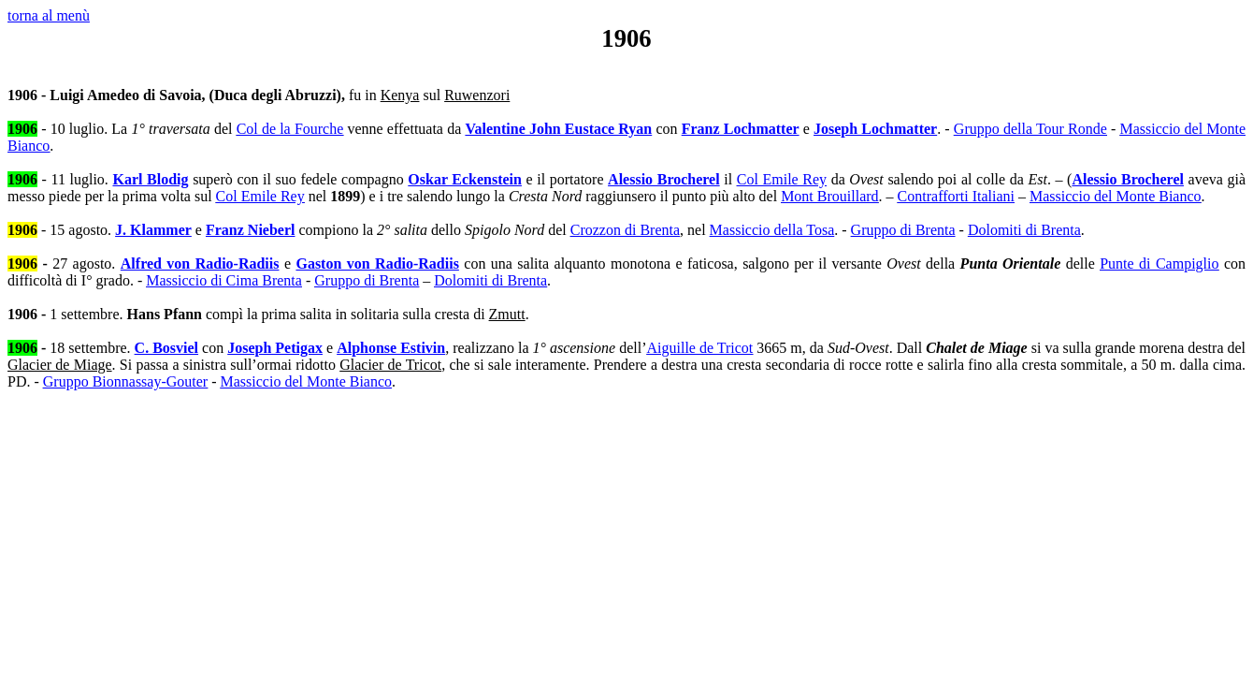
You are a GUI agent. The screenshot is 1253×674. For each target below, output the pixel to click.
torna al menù (48, 15)
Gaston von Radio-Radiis (376, 263)
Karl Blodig (150, 179)
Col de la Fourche (290, 129)
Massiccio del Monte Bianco (1116, 196)
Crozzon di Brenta (625, 230)
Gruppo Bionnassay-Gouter (125, 381)
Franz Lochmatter (740, 129)
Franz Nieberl (250, 230)
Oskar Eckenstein (465, 179)
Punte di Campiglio (1159, 263)
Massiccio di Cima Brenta (224, 280)
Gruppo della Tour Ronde (1030, 129)
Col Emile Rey (782, 179)
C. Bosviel (166, 348)
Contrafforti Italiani (956, 196)
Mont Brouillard (829, 196)
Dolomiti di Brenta (1024, 230)
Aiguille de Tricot (699, 348)
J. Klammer (153, 230)
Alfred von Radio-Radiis (200, 263)
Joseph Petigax (275, 348)
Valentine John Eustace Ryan (558, 129)
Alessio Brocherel (664, 179)
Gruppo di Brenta (903, 230)
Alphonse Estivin (391, 348)
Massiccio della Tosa (772, 230)
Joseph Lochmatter (875, 129)
